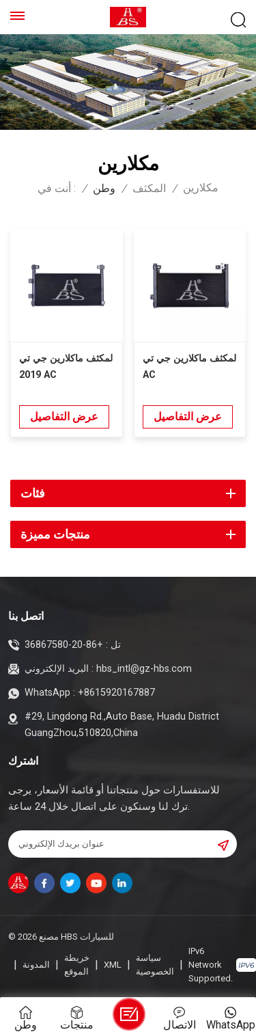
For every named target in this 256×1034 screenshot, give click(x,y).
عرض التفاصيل (64, 416)
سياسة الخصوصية (155, 965)
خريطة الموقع (76, 965)
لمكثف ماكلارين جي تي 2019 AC (66, 367)
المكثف (149, 188)
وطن (104, 188)
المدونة (36, 965)
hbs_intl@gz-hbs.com (144, 669)
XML (113, 965)
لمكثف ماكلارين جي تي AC (189, 367)
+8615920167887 (116, 692)
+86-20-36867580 (64, 645)
